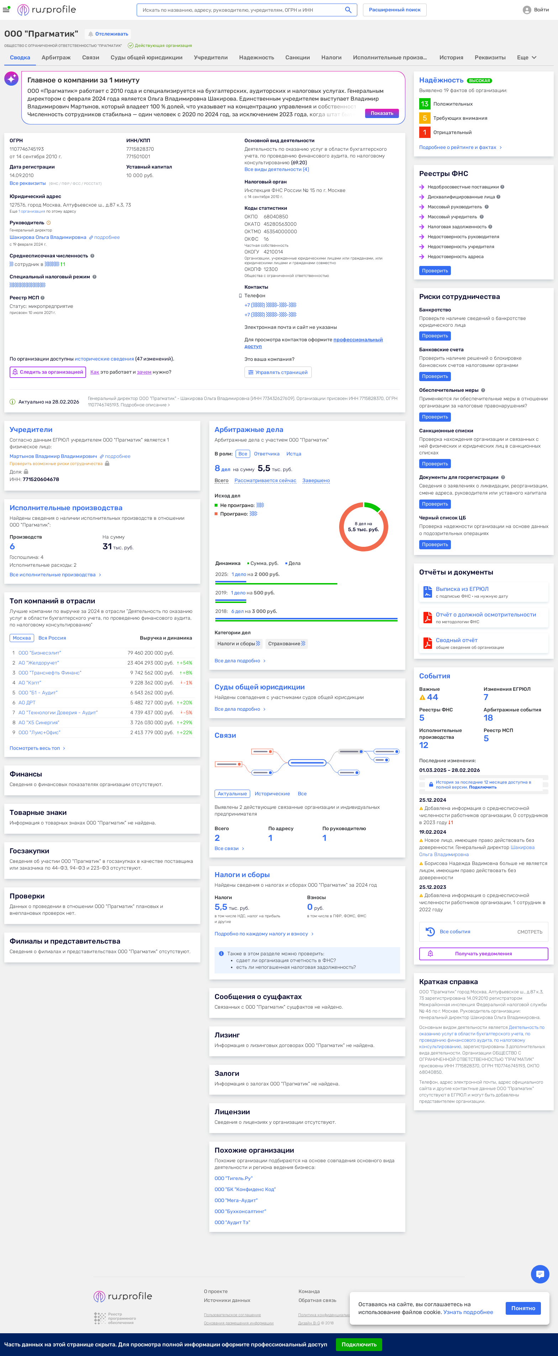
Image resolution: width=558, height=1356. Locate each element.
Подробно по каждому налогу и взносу (261, 933)
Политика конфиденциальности (328, 1298)
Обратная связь (317, 1284)
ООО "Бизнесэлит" (40, 653)
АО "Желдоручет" (39, 663)
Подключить (359, 1344)
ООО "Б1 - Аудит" (38, 692)
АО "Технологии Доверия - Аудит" (58, 712)
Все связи (227, 848)
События (434, 675)
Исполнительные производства (66, 507)
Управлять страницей (278, 372)
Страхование (286, 643)
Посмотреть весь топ (35, 748)
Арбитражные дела (249, 429)
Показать (382, 113)
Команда (309, 1275)
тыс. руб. (232, 908)
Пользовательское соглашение (232, 1298)
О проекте (216, 1275)
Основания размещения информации (239, 1306)
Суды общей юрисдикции (260, 686)
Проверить (435, 270)
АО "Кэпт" (30, 682)
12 (423, 745)
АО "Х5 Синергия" (39, 722)
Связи (225, 735)
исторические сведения (105, 359)
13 (424, 103)
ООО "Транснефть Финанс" (50, 672)
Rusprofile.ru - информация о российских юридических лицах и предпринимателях (46, 10)
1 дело (256, 574)
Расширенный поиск (395, 10)
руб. (315, 908)
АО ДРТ (27, 702)
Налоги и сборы (238, 643)
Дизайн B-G (309, 1306)
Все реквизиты (28, 183)
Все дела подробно (237, 660)
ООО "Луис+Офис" (39, 732)
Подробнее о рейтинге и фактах (457, 147)
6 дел (254, 611)
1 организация (32, 211)
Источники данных (227, 1284)
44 (432, 697)
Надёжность (441, 79)
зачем (144, 372)
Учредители (31, 429)
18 (488, 717)
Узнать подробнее (468, 1312)
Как (94, 372)
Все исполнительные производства (53, 574)
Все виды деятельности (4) (276, 169)
